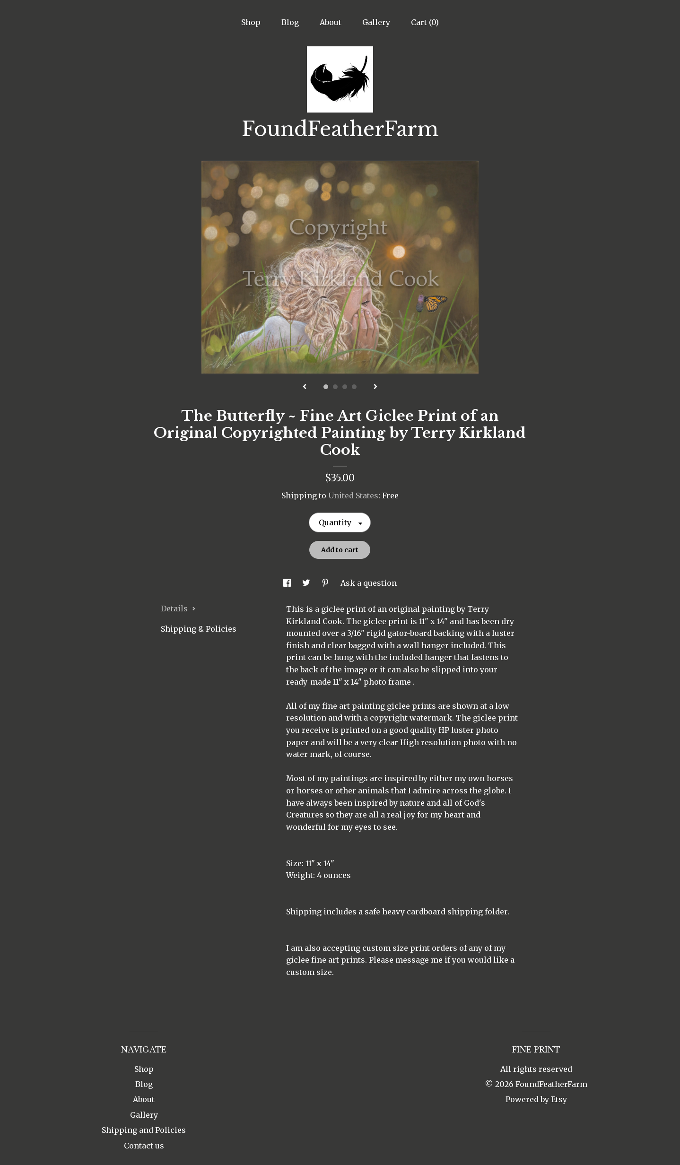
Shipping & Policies (198, 629)
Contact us (144, 1145)
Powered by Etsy (536, 1099)
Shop (251, 22)
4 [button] (354, 386)
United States (353, 495)
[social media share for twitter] (307, 583)
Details (178, 608)
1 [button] (325, 386)
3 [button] (344, 386)
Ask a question (368, 583)
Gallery (376, 22)
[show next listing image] (375, 387)
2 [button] (335, 386)
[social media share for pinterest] (326, 583)
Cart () (425, 22)
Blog (290, 22)
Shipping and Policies (144, 1130)
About (330, 22)
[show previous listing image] (304, 387)
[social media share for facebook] (288, 583)
